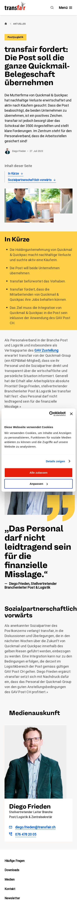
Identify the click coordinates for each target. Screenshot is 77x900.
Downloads (12, 870)
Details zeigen (55, 461)
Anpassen (39, 483)
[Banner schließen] (71, 413)
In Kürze (13, 173)
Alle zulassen (38, 472)
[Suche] (52, 7)
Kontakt (10, 889)
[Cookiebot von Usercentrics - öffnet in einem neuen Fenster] (49, 413)
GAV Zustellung (46, 350)
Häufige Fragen (15, 861)
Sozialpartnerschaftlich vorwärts (30, 180)
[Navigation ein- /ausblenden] (66, 7)
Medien (10, 879)
